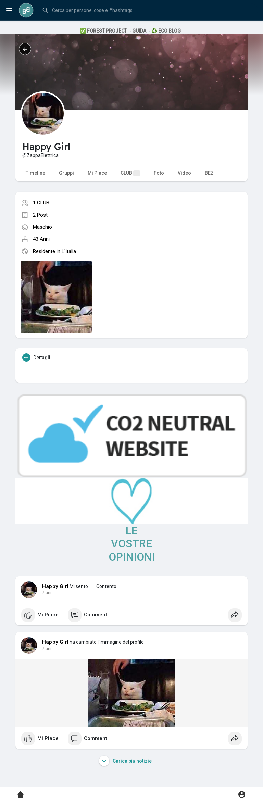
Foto (159, 173)
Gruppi (66, 173)
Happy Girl (55, 586)
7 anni (48, 592)
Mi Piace (97, 173)
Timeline (35, 173)
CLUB (130, 173)
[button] (148, 10)
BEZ (209, 173)
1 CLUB (41, 203)
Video (184, 173)
